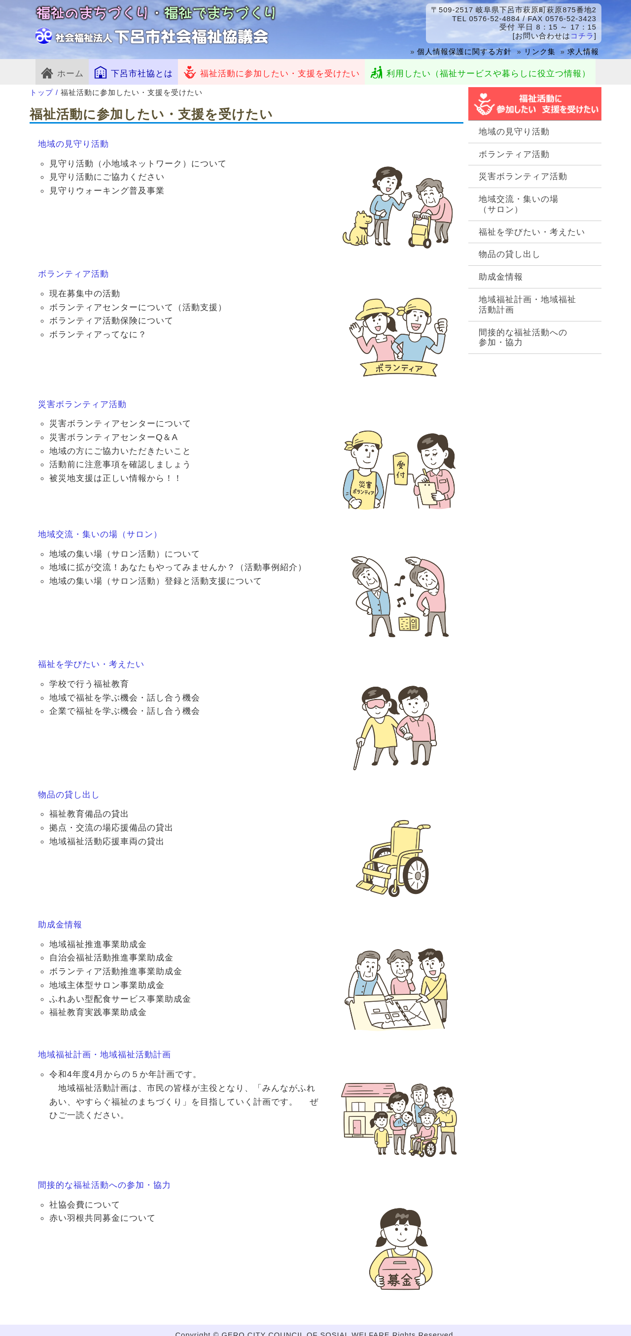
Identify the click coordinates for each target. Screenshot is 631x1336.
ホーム (62, 72)
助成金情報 (501, 277)
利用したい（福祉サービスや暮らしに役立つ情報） (480, 72)
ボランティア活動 (514, 154)
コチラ (582, 36)
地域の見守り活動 (514, 131)
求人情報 (583, 52)
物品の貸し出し (510, 254)
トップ (41, 92)
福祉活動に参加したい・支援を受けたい (271, 72)
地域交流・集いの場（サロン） (519, 204)
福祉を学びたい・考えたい (532, 232)
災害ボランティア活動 (523, 176)
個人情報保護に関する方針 (464, 52)
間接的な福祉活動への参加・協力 (523, 337)
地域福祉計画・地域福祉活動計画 (527, 304)
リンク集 (540, 52)
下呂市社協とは (133, 72)
